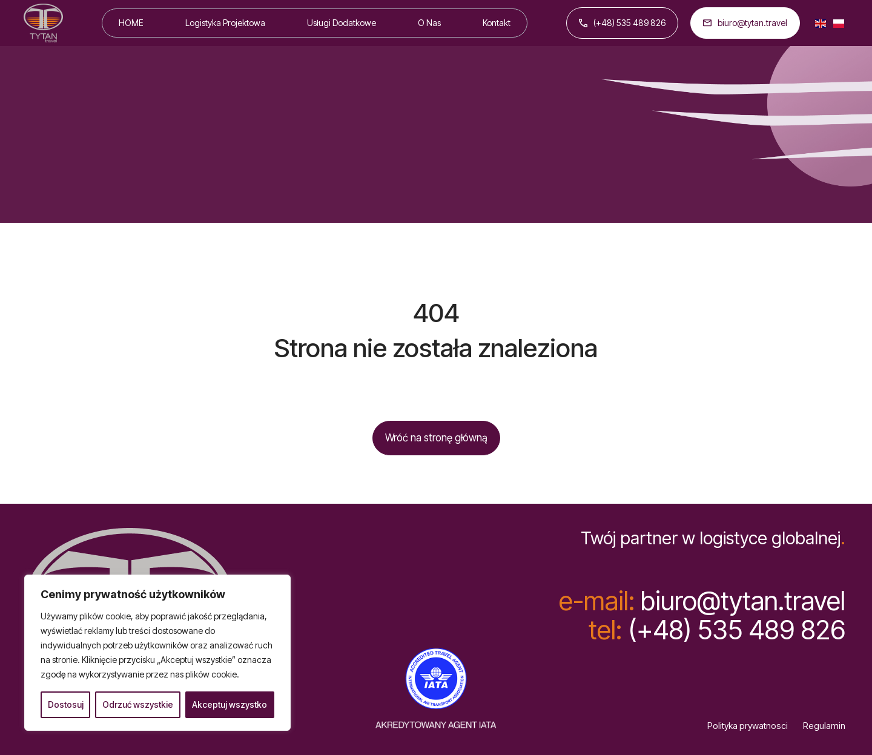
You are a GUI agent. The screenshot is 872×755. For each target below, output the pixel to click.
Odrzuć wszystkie (137, 704)
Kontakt (496, 23)
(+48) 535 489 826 (622, 23)
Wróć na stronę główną (436, 438)
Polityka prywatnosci (747, 726)
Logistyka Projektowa (225, 23)
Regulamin (824, 726)
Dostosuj (66, 704)
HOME (131, 23)
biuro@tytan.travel (745, 23)
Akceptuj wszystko (229, 704)
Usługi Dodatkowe (341, 23)
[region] (157, 653)
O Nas (429, 23)
